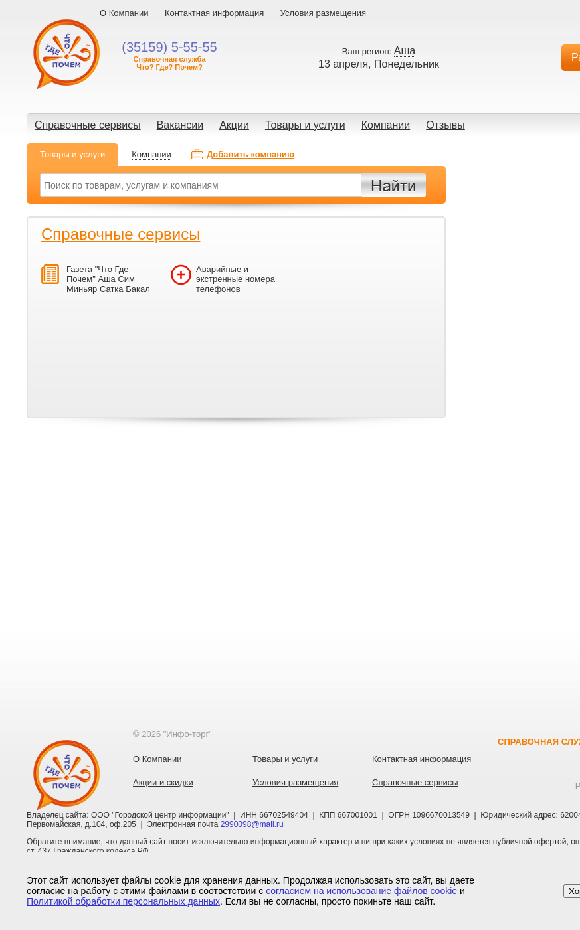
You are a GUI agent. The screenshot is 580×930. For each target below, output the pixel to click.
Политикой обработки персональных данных (123, 901)
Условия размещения (323, 13)
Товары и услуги (305, 125)
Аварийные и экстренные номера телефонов (235, 279)
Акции (234, 125)
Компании (386, 125)
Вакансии (180, 125)
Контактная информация (214, 13)
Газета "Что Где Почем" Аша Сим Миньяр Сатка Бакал (108, 279)
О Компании (124, 13)
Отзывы (445, 125)
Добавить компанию (250, 154)
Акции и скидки (163, 782)
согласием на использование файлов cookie (361, 891)
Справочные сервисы (88, 125)
